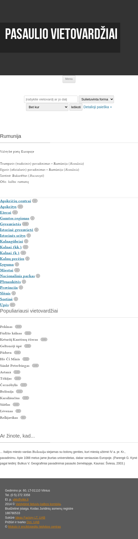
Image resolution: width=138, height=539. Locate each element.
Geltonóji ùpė (11, 346)
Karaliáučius (10, 398)
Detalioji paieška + (97, 107)
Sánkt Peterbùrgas (15, 365)
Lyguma (7, 264)
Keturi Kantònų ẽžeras (19, 339)
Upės (4, 305)
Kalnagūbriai (11, 241)
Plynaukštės (10, 281)
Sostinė (6, 299)
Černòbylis (9, 385)
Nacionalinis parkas (17, 276)
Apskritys (8, 206)
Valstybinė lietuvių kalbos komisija (38, 504)
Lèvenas (6, 411)
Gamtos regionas (14, 218)
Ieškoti (76, 107)
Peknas (6, 326)
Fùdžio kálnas (11, 333)
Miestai (6, 270)
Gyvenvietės (10, 224)
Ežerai (5, 212)
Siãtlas (5, 404)
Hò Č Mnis (10, 359)
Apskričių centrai (15, 201)
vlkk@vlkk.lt (21, 499)
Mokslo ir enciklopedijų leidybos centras (34, 526)
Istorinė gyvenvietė (16, 229)
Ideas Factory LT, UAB (30, 517)
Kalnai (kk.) (11, 247)
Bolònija (7, 391)
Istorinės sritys (13, 235)
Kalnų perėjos (12, 258)
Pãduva (6, 352)
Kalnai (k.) (10, 253)
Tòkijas (6, 378)
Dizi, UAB (33, 522)
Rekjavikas (9, 417)
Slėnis (5, 293)
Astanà (5, 372)
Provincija (9, 287)
